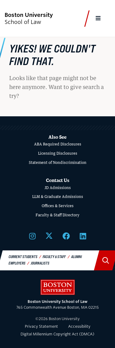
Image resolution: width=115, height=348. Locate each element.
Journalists (40, 263)
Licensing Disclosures (57, 153)
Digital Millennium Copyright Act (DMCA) (57, 334)
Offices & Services (58, 205)
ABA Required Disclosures (57, 144)
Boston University (57, 287)
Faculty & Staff (54, 256)
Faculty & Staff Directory (57, 215)
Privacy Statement (41, 326)
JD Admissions (57, 187)
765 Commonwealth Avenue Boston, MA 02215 (57, 304)
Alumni (76, 256)
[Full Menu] (98, 18)
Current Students (23, 256)
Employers (17, 263)
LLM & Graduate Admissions (57, 196)
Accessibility (79, 326)
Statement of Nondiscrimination (57, 162)
